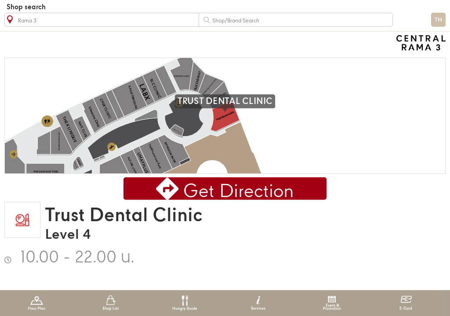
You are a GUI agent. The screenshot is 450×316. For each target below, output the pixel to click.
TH (438, 20)
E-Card (406, 303)
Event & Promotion (332, 303)
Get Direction (238, 192)
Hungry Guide (184, 303)
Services (258, 303)
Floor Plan (37, 303)
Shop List (110, 303)
